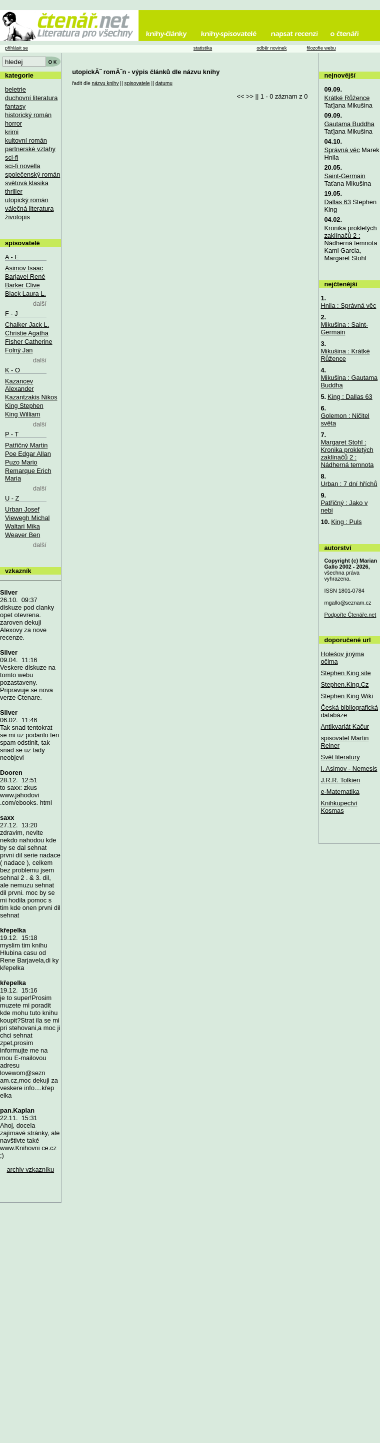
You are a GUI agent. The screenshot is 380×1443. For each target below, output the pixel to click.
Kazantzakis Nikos (31, 397)
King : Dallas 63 (350, 396)
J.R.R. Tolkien (340, 780)
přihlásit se (16, 48)
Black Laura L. (25, 293)
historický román (28, 115)
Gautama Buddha (349, 124)
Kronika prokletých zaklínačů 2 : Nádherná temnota (350, 235)
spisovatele (137, 83)
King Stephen (24, 405)
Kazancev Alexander (19, 384)
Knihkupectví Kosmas (338, 806)
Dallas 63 (337, 202)
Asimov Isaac (24, 268)
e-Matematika (340, 791)
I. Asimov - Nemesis (348, 768)
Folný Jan (18, 350)
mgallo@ (347, 603)
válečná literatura (29, 208)
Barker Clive (22, 285)
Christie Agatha (26, 333)
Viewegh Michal (27, 518)
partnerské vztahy (30, 149)
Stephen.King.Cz (344, 684)
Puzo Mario (21, 462)
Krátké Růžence (347, 98)
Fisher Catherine (28, 341)
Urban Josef (22, 509)
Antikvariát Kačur (344, 726)
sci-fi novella (22, 166)
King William (22, 414)
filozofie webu (321, 48)
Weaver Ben (22, 535)
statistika (203, 48)
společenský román (32, 174)
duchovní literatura (31, 98)
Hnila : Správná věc (348, 305)
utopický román (26, 200)
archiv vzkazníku (30, 1169)
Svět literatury (340, 757)
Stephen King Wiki (346, 696)
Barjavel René (25, 276)
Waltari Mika (22, 526)
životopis (17, 217)
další (39, 303)
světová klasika (26, 183)
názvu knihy (105, 83)
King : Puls (346, 522)
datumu (164, 83)
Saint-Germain (345, 176)
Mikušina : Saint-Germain (344, 328)
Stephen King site (345, 673)
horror (13, 123)
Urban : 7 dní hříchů (348, 484)
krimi (11, 132)
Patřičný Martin (26, 445)
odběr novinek (271, 48)
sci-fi (11, 157)
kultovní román (26, 140)
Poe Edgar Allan (28, 453)
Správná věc (342, 150)
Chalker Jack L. (27, 324)
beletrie (15, 89)
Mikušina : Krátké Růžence (345, 354)
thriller (13, 191)
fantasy (15, 106)
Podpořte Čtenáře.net (350, 615)
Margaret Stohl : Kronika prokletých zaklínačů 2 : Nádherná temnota (347, 453)
